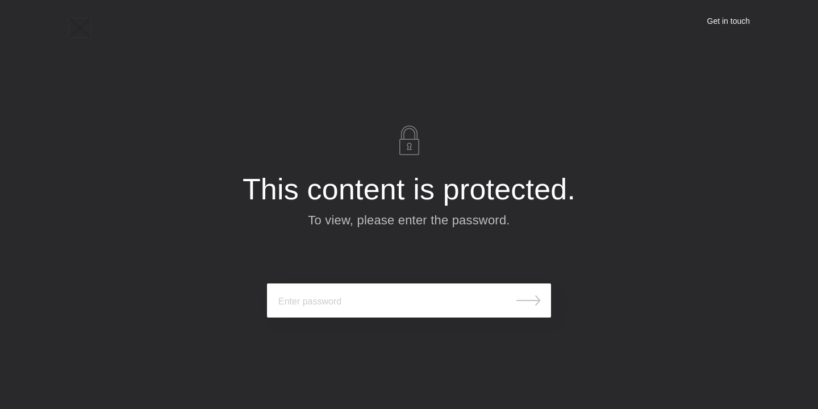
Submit (528, 300)
